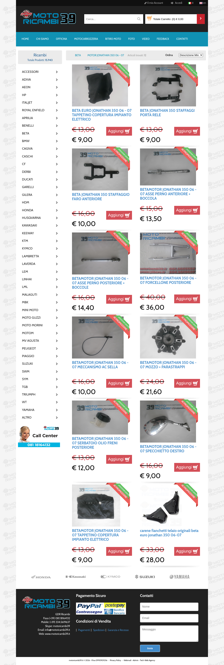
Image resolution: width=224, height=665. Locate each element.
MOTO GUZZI (31, 317)
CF (24, 164)
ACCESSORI (30, 72)
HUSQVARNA (31, 218)
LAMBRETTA (30, 256)
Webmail (127, 660)
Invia (150, 648)
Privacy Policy (115, 660)
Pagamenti (84, 630)
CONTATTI (182, 38)
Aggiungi (119, 131)
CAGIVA (27, 148)
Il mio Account (153, 2)
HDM (25, 202)
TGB (25, 387)
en (202, 2)
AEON (26, 87)
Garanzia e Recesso (118, 630)
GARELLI (28, 187)
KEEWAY (28, 233)
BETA (25, 133)
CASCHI (27, 156)
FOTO (131, 38)
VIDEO (146, 38)
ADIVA (26, 79)
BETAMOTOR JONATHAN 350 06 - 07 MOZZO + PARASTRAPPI (168, 364)
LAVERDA (28, 264)
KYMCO (27, 248)
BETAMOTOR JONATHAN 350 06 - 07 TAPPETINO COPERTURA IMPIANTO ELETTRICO (100, 535)
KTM (25, 241)
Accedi (176, 2)
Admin (135, 660)
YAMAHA (28, 410)
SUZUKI (27, 364)
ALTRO (26, 417)
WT (24, 402)
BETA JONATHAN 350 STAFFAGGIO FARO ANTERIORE (100, 196)
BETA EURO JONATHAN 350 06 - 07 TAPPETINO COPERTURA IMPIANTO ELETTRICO (102, 115)
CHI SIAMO (42, 38)
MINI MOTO (30, 310)
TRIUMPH (28, 394)
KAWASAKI (29, 225)
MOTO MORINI (32, 325)
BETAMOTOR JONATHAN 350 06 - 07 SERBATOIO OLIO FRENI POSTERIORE (100, 443)
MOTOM (28, 333)
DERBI (26, 172)
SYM (25, 379)
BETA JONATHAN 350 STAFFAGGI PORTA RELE (167, 112)
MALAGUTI (29, 294)
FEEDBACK (163, 38)
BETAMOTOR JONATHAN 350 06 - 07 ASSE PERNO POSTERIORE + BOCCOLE (100, 283)
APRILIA (27, 118)
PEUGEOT (29, 348)
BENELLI (28, 125)
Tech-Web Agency (147, 660)
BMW (25, 141)
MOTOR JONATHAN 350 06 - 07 (105, 55)
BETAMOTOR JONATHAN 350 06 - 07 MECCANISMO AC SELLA (100, 364)
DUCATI (27, 179)
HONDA (27, 210)
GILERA (27, 195)
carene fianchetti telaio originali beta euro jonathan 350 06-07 (169, 532)
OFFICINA (61, 38)
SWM (25, 371)
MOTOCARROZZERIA (86, 38)
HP (24, 95)
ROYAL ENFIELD (32, 110)
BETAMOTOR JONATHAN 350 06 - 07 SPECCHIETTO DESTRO (168, 448)
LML (25, 287)
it (190, 2)
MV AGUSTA (30, 341)
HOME (25, 38)
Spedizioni (98, 630)
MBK (25, 302)
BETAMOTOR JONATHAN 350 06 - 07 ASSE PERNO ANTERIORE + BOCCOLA (168, 194)
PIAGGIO (28, 356)
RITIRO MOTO (113, 38)
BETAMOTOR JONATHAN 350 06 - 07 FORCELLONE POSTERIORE (168, 280)
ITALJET (27, 102)
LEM (25, 271)
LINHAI (27, 279)
